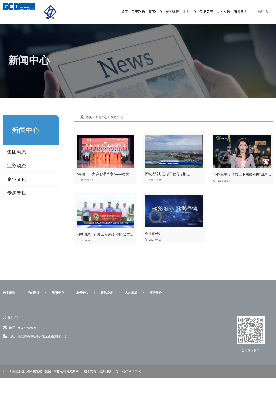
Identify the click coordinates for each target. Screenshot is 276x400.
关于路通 (138, 12)
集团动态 (16, 149)
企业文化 (16, 177)
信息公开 (206, 12)
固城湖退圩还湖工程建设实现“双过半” (105, 234)
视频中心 (117, 115)
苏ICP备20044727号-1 (130, 389)
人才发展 (223, 12)
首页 (124, 12)
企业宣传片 (153, 234)
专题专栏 (16, 190)
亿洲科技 (105, 389)
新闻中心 (155, 12)
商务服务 (240, 12)
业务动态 (16, 163)
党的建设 (172, 12)
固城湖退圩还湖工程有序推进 (167, 174)
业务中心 (189, 12)
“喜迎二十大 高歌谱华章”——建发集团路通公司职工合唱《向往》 (105, 174)
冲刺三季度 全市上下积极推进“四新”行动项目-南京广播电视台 (242, 174)
